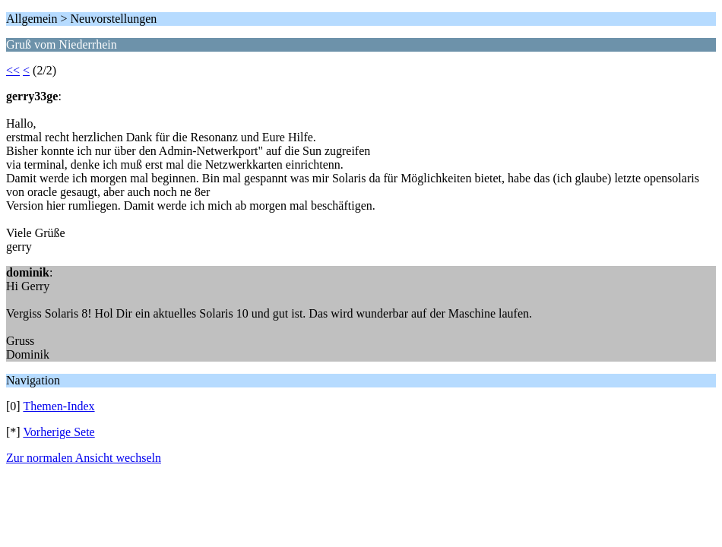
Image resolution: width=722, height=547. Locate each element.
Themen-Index (58, 406)
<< (13, 70)
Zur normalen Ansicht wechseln (83, 457)
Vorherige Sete (58, 431)
